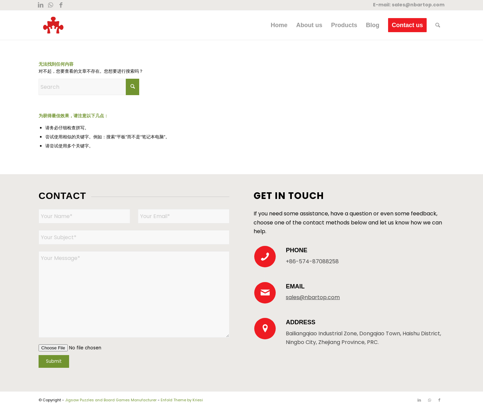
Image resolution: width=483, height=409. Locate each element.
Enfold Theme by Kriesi (182, 400)
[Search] (437, 25)
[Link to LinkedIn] (40, 5)
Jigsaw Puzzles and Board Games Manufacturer (111, 400)
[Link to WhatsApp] (50, 5)
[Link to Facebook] (61, 5)
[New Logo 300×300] (53, 25)
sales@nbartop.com (418, 4)
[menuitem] (279, 25)
